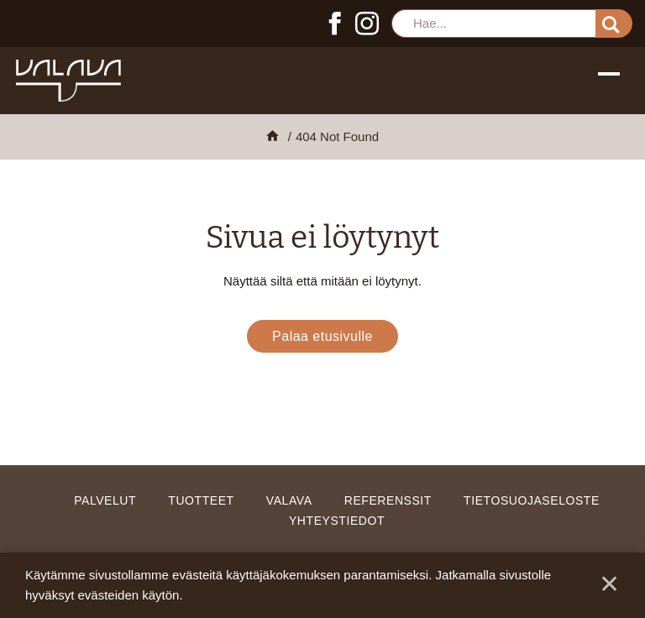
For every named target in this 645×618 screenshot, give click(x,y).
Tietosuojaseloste (532, 500)
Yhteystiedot (337, 520)
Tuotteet (200, 500)
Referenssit (388, 500)
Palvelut (105, 500)
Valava (289, 500)
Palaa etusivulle (322, 336)
